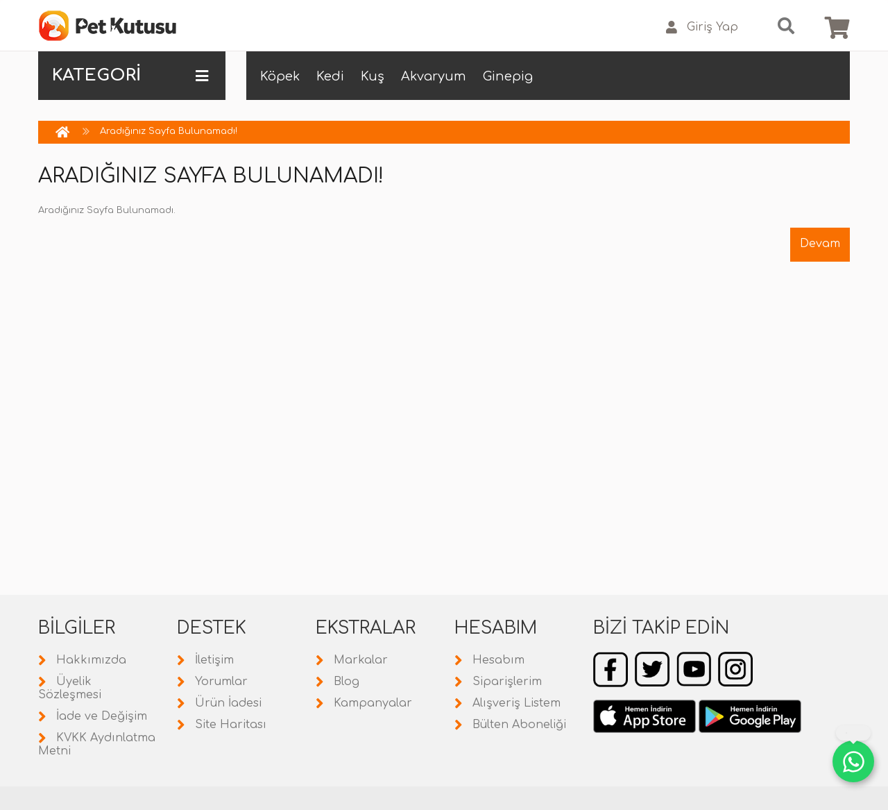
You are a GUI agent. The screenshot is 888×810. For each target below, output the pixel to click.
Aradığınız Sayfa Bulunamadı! (168, 131)
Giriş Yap (702, 27)
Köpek (280, 76)
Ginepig (508, 76)
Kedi (330, 76)
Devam (820, 243)
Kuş (372, 76)
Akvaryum (433, 76)
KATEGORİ (130, 75)
